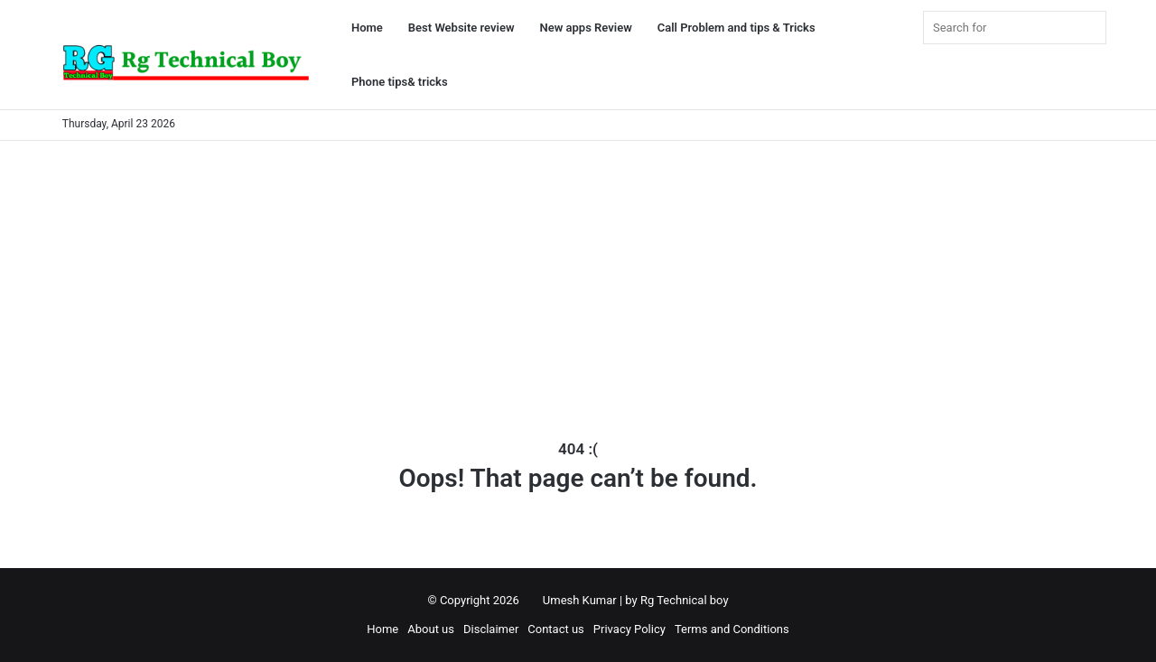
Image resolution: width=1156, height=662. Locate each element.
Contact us (555, 629)
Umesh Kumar (580, 600)
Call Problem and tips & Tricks (736, 27)
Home (367, 27)
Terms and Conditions (732, 629)
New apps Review (586, 27)
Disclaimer (490, 629)
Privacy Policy (629, 629)
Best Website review (461, 27)
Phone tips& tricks (399, 82)
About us (430, 629)
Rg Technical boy (684, 600)
